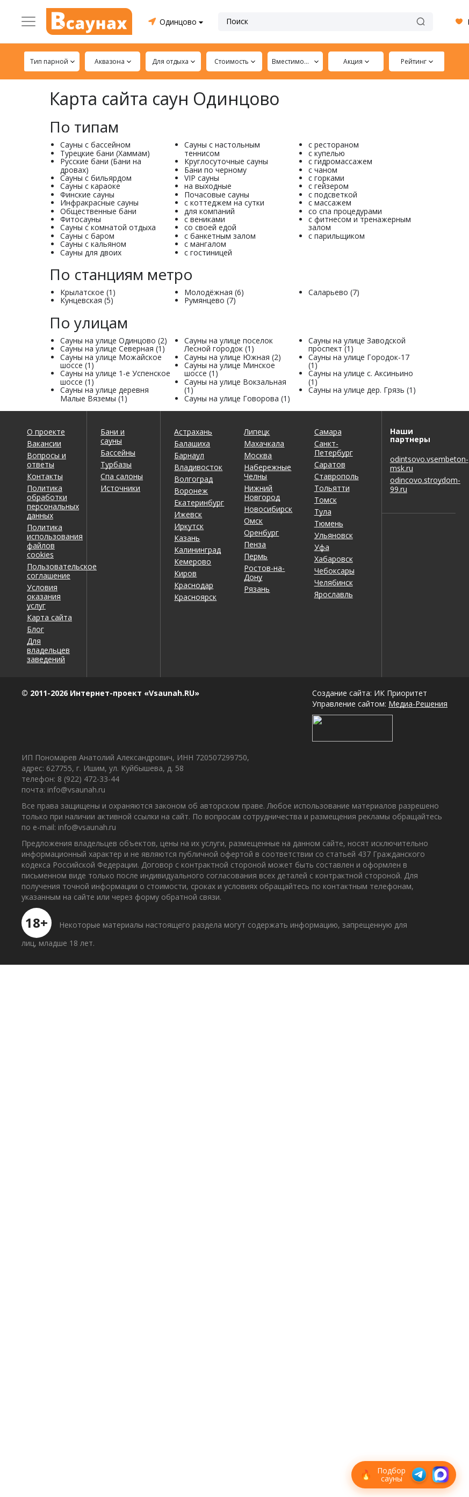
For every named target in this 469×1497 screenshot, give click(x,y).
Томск (325, 499)
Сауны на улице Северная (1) (112, 348)
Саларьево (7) (333, 292)
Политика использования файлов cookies (50, 541)
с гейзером (328, 186)
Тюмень (328, 523)
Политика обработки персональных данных (50, 501)
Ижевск (188, 514)
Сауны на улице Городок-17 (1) (358, 361)
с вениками (204, 219)
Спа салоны (121, 476)
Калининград (197, 549)
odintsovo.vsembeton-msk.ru (419, 463)
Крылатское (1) (88, 292)
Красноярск (195, 596)
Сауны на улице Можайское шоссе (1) (111, 361)
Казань (187, 537)
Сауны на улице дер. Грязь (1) (362, 390)
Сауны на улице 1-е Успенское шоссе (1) (115, 377)
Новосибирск (268, 508)
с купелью (326, 153)
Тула (322, 511)
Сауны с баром (87, 236)
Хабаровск (333, 558)
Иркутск (189, 526)
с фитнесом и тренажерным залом (359, 223)
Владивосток (198, 467)
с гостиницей (208, 252)
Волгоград (193, 478)
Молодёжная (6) (214, 292)
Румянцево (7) (210, 300)
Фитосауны (80, 219)
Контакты (45, 476)
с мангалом (205, 244)
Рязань (257, 588)
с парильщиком (336, 236)
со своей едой (210, 227)
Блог (35, 629)
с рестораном (333, 145)
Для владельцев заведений (48, 650)
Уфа (321, 547)
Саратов (329, 464)
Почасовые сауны (216, 194)
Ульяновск (333, 535)
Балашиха (192, 443)
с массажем (329, 202)
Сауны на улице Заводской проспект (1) (357, 344)
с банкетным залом (220, 236)
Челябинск (333, 582)
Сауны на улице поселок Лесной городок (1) (228, 344)
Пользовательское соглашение (50, 571)
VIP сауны (201, 178)
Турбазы (116, 464)
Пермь (256, 556)
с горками (326, 178)
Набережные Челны (267, 472)
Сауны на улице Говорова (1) (237, 398)
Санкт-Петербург (333, 448)
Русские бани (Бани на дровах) (100, 165)
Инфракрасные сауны (99, 202)
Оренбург (261, 532)
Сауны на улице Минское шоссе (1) (229, 369)
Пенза (255, 544)
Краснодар (193, 585)
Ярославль (333, 594)
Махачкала (264, 443)
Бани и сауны (112, 436)
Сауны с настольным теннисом (222, 149)
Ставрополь (336, 476)
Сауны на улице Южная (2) (232, 357)
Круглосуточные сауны (226, 161)
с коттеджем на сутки (224, 202)
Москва (258, 455)
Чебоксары (334, 570)
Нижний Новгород (262, 492)
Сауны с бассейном (95, 145)
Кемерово (192, 561)
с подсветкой (332, 194)
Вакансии (44, 443)
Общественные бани (98, 211)
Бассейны (117, 452)
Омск (253, 520)
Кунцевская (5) (86, 300)
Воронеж (191, 490)
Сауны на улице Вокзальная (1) (235, 386)
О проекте (46, 431)
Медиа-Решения (418, 704)
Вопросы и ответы (46, 460)
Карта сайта (49, 617)
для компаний (209, 211)
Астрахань (193, 431)
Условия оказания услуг (44, 596)
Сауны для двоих (90, 252)
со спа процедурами (345, 211)
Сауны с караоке (90, 186)
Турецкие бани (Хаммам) (105, 153)
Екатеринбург (199, 502)
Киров (185, 573)
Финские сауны (87, 194)
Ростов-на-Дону (264, 572)
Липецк (257, 431)
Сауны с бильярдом (96, 178)
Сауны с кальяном (93, 244)
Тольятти (332, 488)
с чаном (322, 170)
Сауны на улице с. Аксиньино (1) (360, 377)
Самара (328, 431)
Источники (120, 488)
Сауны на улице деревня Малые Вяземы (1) (104, 394)
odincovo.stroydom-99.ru (419, 484)
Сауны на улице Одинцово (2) (113, 340)
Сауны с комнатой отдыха (108, 227)
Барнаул (189, 455)
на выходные (208, 186)
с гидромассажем (340, 161)
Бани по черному (215, 170)
